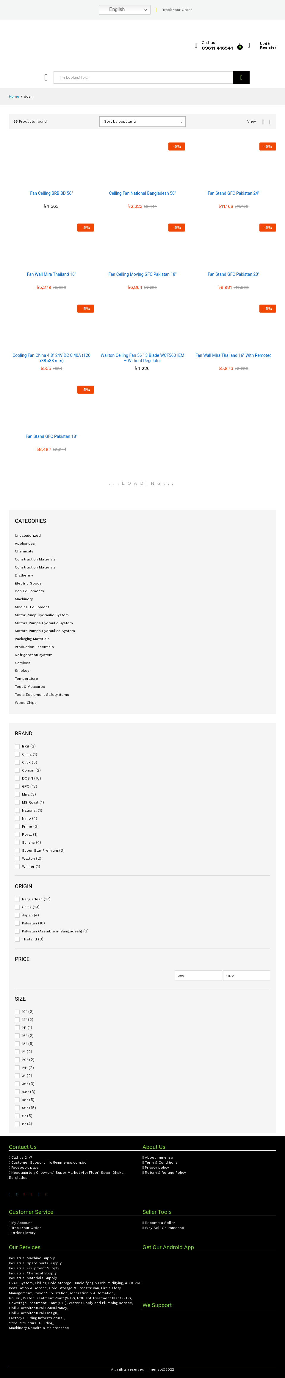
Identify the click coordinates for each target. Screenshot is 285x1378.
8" (24, 1124)
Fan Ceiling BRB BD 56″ (51, 193)
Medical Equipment (32, 607)
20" (25, 1060)
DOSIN (27, 778)
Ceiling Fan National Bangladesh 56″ (142, 193)
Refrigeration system (33, 655)
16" (24, 1036)
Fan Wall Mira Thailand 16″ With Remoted (233, 355)
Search (241, 77)
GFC (25, 786)
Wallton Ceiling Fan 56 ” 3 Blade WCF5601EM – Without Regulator (142, 358)
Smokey (22, 671)
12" (24, 1020)
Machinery (24, 599)
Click (26, 762)
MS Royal (30, 802)
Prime (27, 826)
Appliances (25, 543)
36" (25, 1084)
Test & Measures (30, 687)
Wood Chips (26, 703)
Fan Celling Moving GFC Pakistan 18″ (142, 274)
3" (24, 1076)
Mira (25, 794)
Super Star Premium (40, 850)
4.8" (25, 1092)
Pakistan (29, 923)
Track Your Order (177, 10)
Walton (28, 858)
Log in (260, 43)
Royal (27, 834)
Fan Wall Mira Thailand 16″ (51, 274)
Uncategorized (28, 535)
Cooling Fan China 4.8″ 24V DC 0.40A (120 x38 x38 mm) (51, 358)
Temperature (26, 679)
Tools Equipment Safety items (42, 695)
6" (24, 1116)
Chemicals (24, 551)
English (113, 9)
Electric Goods (28, 583)
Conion (28, 770)
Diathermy (24, 575)
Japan (27, 915)
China (27, 754)
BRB (25, 746)
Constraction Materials (35, 559)
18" (24, 1044)
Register (268, 47)
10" (24, 1012)
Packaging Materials (32, 639)
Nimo (26, 818)
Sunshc (28, 842)
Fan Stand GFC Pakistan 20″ (233, 274)
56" (25, 1108)
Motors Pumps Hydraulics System (45, 631)
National (29, 810)
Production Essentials (34, 647)
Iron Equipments (29, 591)
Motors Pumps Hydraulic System (44, 623)
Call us (208, 42)
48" (25, 1100)
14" (24, 1028)
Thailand (29, 939)
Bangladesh (32, 899)
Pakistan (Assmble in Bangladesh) (52, 931)
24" (24, 1068)
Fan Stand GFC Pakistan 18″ (51, 436)
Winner (28, 866)
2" (24, 1052)
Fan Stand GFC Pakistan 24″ (233, 193)
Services (22, 663)
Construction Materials (35, 567)
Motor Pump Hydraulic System (42, 615)
